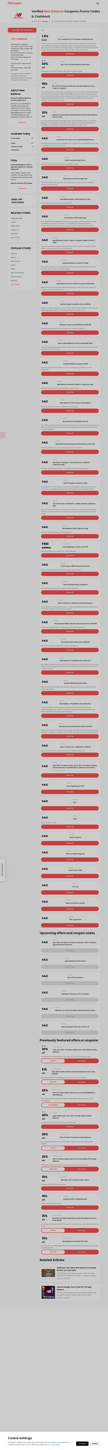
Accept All (82, 1443)
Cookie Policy (55, 1445)
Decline (95, 1443)
